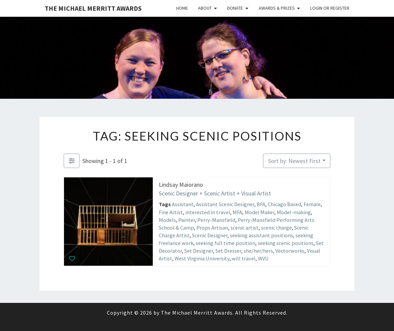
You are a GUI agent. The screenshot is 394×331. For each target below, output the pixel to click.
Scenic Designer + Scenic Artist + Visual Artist (215, 193)
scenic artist (245, 227)
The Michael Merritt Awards (93, 8)
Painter (186, 219)
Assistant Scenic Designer (225, 204)
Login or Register (329, 8)
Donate (235, 8)
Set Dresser (228, 250)
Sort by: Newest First (294, 161)
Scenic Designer (209, 235)
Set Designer (198, 250)
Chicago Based (284, 204)
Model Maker (259, 212)
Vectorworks (290, 250)
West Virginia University (202, 258)
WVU (263, 258)
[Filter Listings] (71, 161)
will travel (244, 258)
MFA (237, 212)
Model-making (294, 212)
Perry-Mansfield (216, 219)
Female (312, 204)
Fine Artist (171, 212)
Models (167, 219)
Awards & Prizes (277, 8)
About (205, 8)
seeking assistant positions (261, 235)
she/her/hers (258, 250)
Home (182, 8)
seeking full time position (225, 243)
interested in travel (207, 212)
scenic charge (276, 227)
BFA (261, 204)
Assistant (183, 204)
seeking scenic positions (286, 243)
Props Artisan (212, 227)
